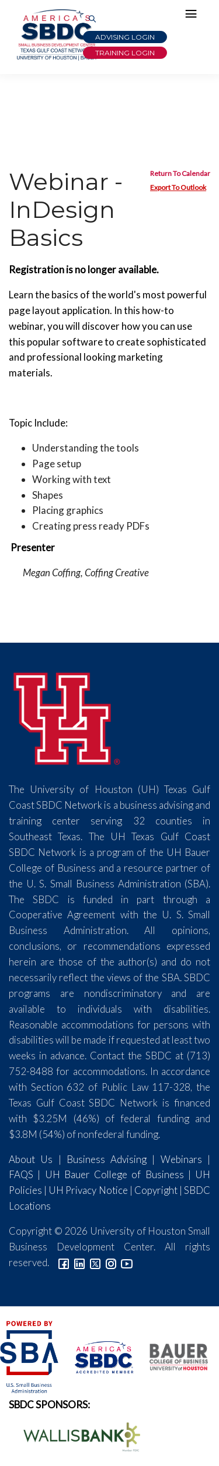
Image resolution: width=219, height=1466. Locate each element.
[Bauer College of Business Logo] (171, 1355)
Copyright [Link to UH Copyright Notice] (156, 1190)
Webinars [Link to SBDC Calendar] (181, 1159)
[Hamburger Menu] (193, 16)
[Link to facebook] (64, 1262)
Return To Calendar (180, 173)
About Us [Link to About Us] (31, 1159)
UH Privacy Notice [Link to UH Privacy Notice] (87, 1190)
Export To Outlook (178, 187)
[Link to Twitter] (95, 1262)
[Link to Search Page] (92, 19)
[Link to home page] (55, 35)
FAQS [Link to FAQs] (21, 1174)
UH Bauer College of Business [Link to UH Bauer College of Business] (114, 1174)
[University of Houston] (67, 717)
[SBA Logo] (30, 1355)
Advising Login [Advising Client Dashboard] (125, 37)
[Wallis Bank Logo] (75, 1435)
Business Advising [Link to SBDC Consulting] (107, 1159)
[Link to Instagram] (111, 1262)
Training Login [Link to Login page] (125, 52)
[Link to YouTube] (127, 1262)
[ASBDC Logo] (97, 1355)
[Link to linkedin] (79, 1262)
